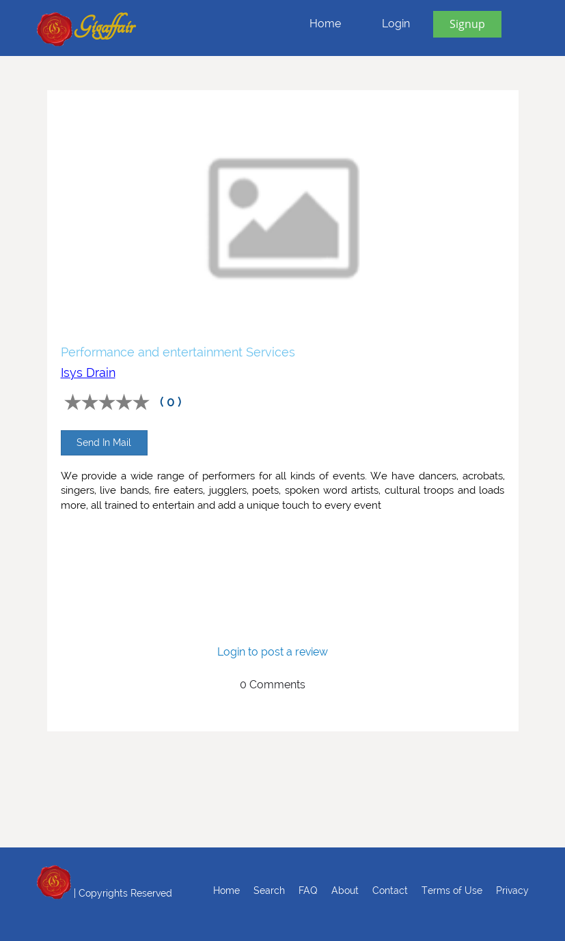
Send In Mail (104, 442)
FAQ (308, 890)
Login (396, 23)
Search (269, 890)
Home (325, 23)
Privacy (512, 890)
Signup (467, 23)
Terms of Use (452, 890)
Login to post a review (272, 651)
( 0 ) (170, 402)
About (345, 890)
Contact (390, 890)
